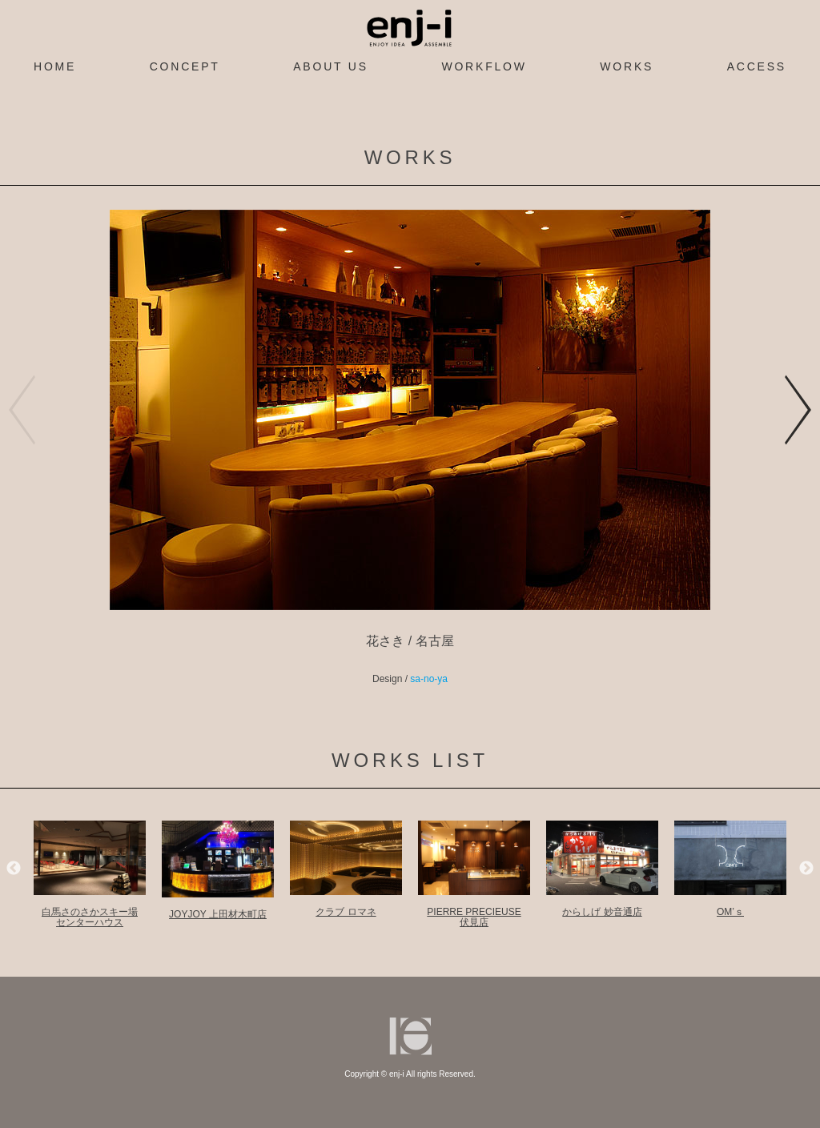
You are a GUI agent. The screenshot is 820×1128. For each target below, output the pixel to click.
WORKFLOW (483, 66)
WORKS (626, 66)
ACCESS (756, 66)
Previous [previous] (14, 869)
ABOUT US (330, 66)
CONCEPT (185, 66)
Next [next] (806, 869)
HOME (55, 66)
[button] (798, 410)
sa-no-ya (429, 678)
